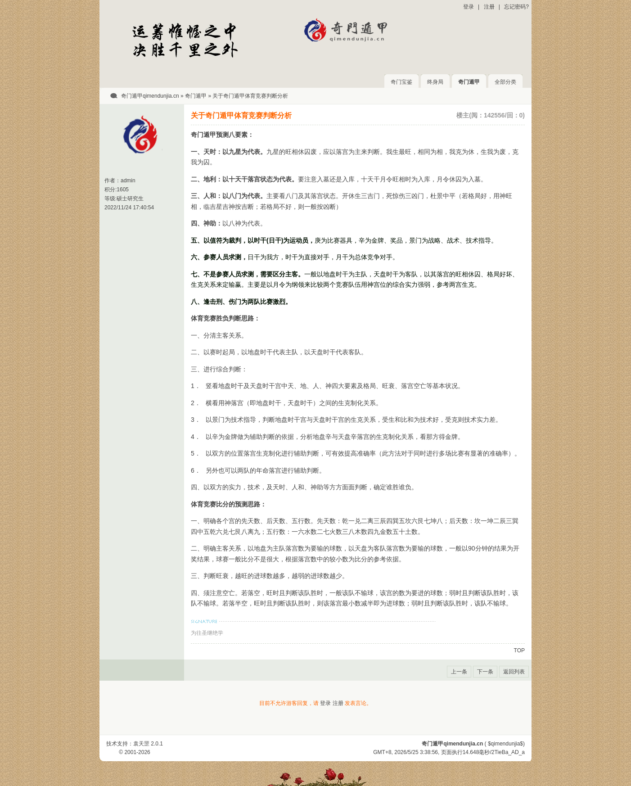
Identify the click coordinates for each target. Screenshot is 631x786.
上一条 (459, 672)
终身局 (435, 82)
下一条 (485, 672)
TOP (519, 650)
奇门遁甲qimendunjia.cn (150, 96)
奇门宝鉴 (401, 82)
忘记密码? (516, 7)
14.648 (471, 752)
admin (128, 180)
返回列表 (514, 672)
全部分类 (505, 82)
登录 (468, 7)
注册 (489, 7)
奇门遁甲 (469, 82)
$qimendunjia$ (505, 744)
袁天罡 (141, 744)
